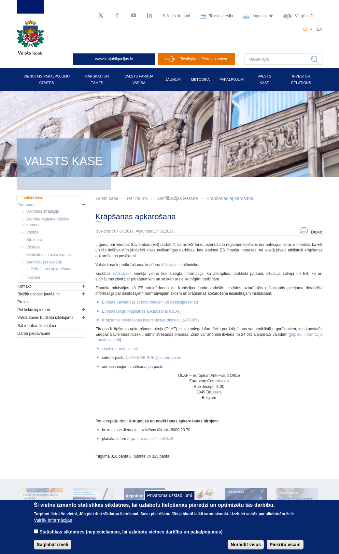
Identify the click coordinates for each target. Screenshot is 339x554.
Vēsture (33, 247)
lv (305, 29)
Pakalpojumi (231, 79)
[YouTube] (133, 15)
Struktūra (34, 239)
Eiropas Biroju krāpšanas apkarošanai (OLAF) (142, 311)
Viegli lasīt (304, 16)
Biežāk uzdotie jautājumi (39, 294)
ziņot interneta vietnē (120, 349)
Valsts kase (264, 79)
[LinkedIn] (149, 15)
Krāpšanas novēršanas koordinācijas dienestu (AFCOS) (150, 320)
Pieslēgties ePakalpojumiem (203, 59)
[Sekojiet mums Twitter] (100, 15)
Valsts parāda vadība (138, 79)
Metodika (200, 79)
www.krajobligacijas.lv (114, 59)
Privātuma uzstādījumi (169, 501)
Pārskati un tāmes (97, 79)
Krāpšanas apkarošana (229, 198)
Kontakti (25, 286)
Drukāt (316, 232)
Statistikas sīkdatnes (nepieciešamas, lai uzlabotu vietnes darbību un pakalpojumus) (131, 537)
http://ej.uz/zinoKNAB (154, 438)
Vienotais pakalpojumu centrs (46, 79)
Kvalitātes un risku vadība (48, 254)
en (320, 29)
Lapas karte (263, 16)
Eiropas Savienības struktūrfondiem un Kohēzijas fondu (150, 302)
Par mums (137, 198)
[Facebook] (117, 15)
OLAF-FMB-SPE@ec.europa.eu (153, 357)
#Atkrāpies (170, 265)
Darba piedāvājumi (34, 333)
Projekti (24, 302)
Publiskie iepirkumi (34, 309)
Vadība (32, 232)
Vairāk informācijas (53, 525)
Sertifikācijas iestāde (177, 198)
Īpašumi (33, 277)
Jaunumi (173, 79)
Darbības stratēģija (42, 211)
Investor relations (301, 79)
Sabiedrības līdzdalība (37, 325)
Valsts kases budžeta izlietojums (46, 317)
